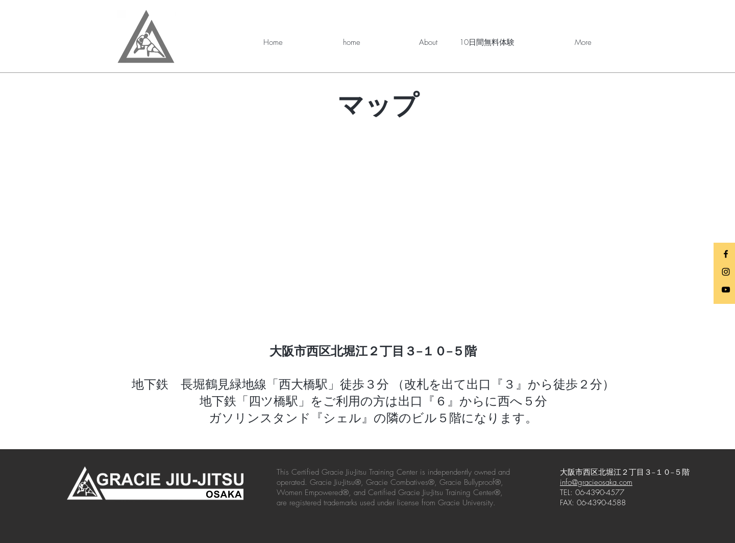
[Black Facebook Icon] (726, 254)
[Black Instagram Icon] (726, 272)
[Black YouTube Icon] (726, 290)
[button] (406, 42)
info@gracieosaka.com (596, 482)
